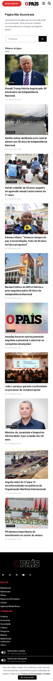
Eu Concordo (27, 677)
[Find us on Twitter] (16, 574)
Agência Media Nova (10, 606)
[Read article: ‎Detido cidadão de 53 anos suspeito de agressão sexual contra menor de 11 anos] (26, 169)
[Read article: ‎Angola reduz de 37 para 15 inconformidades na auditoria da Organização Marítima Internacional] (26, 463)
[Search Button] (49, 3)
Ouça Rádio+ (12, 4)
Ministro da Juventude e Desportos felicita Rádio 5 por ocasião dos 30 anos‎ (24, 436)
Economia (11, 476)
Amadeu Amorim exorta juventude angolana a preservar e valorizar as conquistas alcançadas (24, 340)
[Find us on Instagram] (10, 574)
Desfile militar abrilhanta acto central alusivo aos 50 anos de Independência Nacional (26, 142)
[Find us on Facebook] (3, 574)
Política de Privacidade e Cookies (35, 674)
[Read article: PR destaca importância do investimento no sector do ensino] (26, 513)
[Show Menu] (43, 3)
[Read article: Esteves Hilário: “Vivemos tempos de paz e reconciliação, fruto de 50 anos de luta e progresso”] (26, 218)
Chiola (3, 603)
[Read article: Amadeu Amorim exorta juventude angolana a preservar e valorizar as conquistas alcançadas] (26, 318)
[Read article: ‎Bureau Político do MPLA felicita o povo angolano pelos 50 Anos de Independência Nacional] (26, 268)
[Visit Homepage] (31, 3)
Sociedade (11, 182)
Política (10, 82)
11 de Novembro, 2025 (13, 99)
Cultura (3, 628)
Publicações (5, 642)
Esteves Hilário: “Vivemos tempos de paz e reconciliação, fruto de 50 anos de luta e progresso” (25, 241)
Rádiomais (5, 591)
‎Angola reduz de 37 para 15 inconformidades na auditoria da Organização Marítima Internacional (25, 486)
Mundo (3, 635)
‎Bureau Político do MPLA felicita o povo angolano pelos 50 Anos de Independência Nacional (24, 291)
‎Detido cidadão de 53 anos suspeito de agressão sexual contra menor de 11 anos (25, 191)
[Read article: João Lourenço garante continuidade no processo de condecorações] (26, 367)
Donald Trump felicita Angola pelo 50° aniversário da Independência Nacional (26, 92)
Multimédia (5, 639)
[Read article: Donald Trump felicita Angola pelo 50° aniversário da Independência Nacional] (26, 69)
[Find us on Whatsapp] (30, 574)
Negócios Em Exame (10, 599)
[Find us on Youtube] (23, 574)
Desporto (11, 426)
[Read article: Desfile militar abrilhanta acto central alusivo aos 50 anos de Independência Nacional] (26, 119)
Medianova (5, 588)
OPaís (3, 595)
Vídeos (3, 645)
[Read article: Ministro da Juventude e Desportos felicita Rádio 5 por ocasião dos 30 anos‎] (26, 413)
